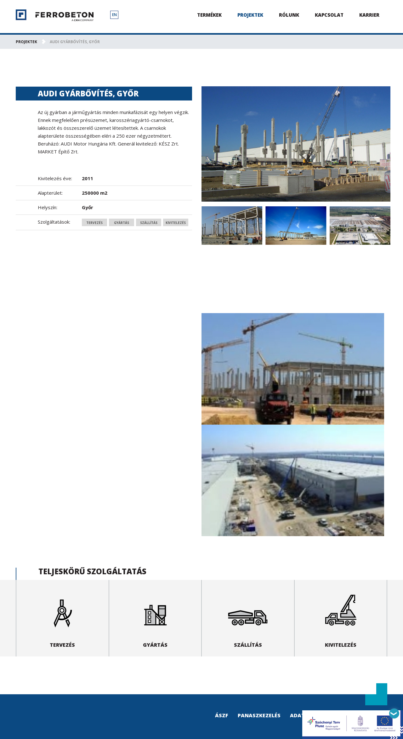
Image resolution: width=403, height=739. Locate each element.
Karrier (369, 15)
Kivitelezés (176, 223)
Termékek (209, 15)
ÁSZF (221, 715)
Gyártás (121, 223)
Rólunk (289, 15)
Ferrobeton (55, 15)
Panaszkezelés (259, 715)
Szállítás (148, 223)
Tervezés (94, 223)
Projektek (250, 15)
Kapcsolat (329, 15)
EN (114, 14)
